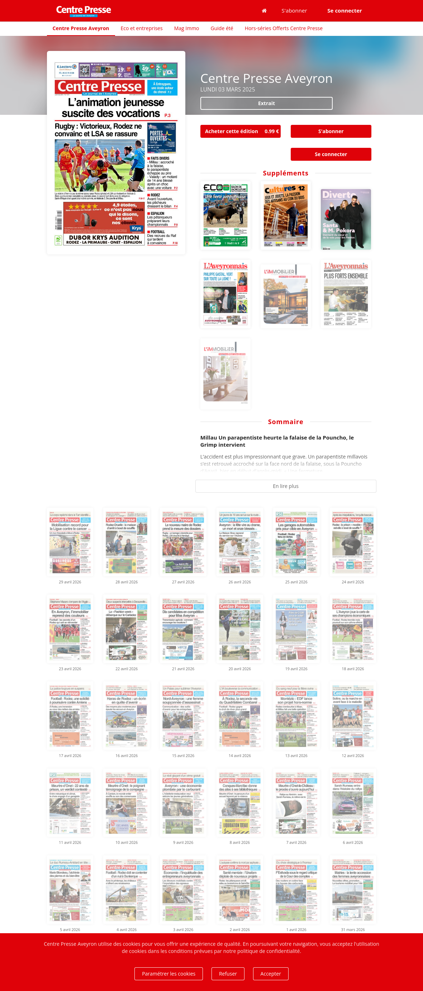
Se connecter (331, 154)
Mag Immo (186, 28)
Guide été (222, 28)
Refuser (228, 973)
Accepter (271, 973)
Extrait (266, 103)
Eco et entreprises (142, 28)
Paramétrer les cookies (168, 973)
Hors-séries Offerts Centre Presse (284, 28)
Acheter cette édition (243, 131)
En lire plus (286, 486)
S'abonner (294, 10)
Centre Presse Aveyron (81, 28)
